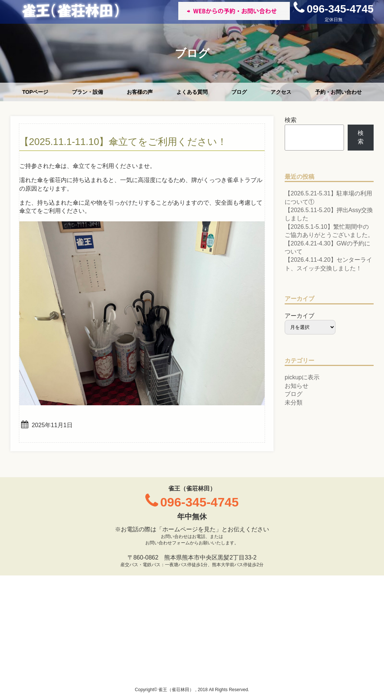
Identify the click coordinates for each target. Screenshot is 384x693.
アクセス (281, 92)
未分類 (293, 402)
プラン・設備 (87, 92)
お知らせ (296, 386)
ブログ (239, 92)
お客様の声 (140, 92)
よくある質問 (192, 92)
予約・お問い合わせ (338, 92)
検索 (291, 120)
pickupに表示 (302, 377)
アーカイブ (299, 316)
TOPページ (35, 92)
